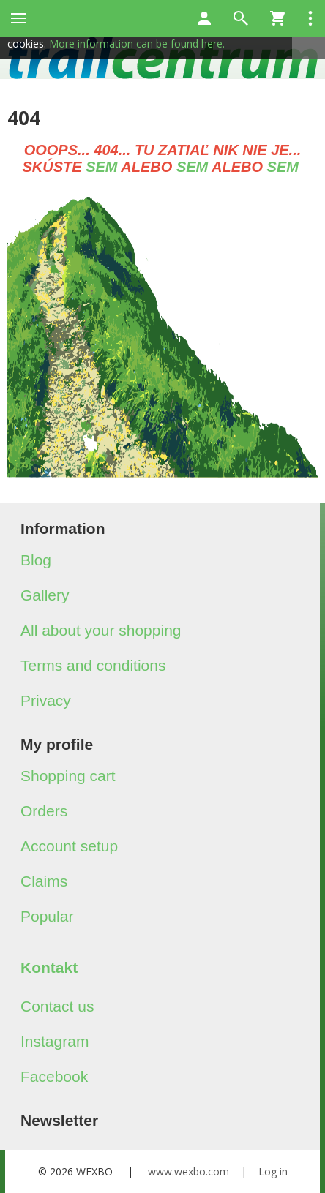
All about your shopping (101, 630)
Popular (46, 916)
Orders (43, 810)
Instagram (54, 1041)
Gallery (45, 595)
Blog (35, 560)
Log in (273, 1171)
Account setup (69, 846)
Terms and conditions (92, 665)
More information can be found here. (137, 43)
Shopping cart (68, 775)
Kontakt (49, 967)
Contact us (57, 1006)
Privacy (45, 700)
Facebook (54, 1076)
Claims (43, 881)
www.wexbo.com (188, 1171)
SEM (101, 167)
